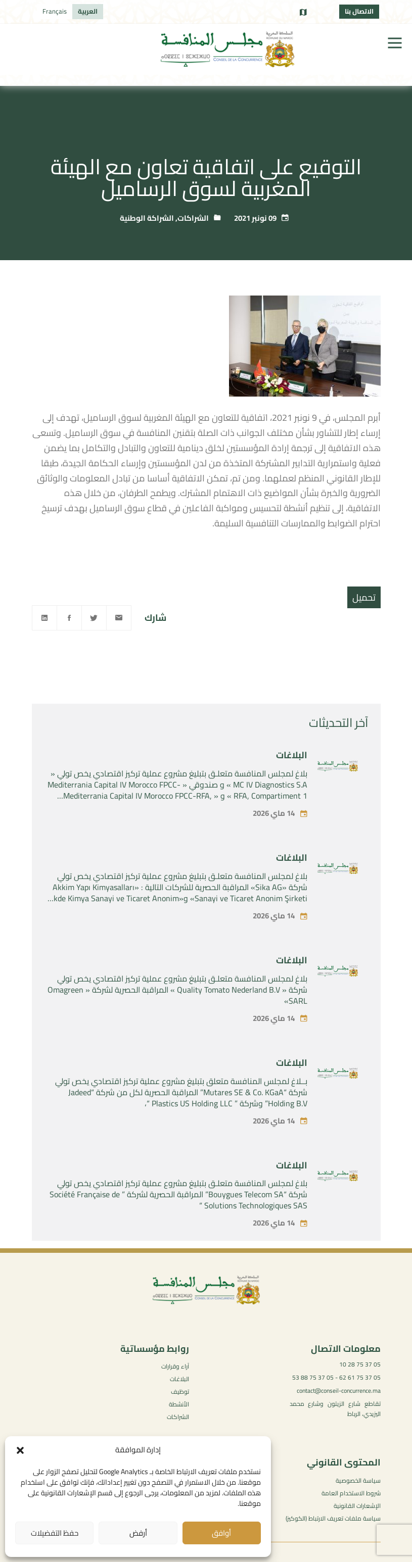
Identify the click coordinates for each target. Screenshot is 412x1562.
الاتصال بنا (359, 11)
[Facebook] (69, 617)
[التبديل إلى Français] (54, 11)
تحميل (364, 597)
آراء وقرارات (175, 1366)
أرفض (138, 1533)
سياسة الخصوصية (358, 1480)
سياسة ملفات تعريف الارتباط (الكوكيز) (333, 1518)
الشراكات (193, 218)
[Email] (118, 617)
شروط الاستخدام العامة (351, 1493)
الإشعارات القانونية (357, 1505)
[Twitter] (94, 617)
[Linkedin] (44, 617)
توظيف (180, 1391)
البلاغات (291, 779)
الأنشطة (179, 1404)
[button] (20, 1450)
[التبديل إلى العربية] (87, 11)
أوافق (221, 1533)
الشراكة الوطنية (147, 218)
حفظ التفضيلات (54, 1533)
